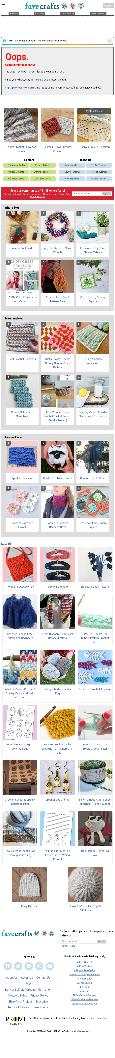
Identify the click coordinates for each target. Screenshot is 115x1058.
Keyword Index (17, 995)
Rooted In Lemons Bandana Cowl (57, 525)
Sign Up (106, 193)
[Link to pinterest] (28, 966)
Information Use (37, 196)
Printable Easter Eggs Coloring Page (20, 746)
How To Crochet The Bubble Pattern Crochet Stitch (95, 638)
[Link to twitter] (18, 966)
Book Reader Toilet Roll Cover (95, 853)
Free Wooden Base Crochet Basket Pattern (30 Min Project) (57, 416)
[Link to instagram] (39, 966)
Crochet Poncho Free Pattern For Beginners (20, 636)
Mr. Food (84, 987)
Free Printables (72, 165)
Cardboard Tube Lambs (57, 478)
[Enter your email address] (78, 941)
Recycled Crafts (42, 165)
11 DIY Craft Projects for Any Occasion (22, 299)
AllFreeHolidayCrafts (84, 970)
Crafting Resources (43, 172)
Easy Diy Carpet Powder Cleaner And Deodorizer (92, 414)
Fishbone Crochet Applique (95, 689)
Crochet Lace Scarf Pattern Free (57, 299)
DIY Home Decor (42, 179)
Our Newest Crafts (16, 165)
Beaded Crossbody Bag (20, 587)
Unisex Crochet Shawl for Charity (21, 149)
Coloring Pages (72, 179)
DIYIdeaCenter (84, 978)
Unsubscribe (40, 1007)
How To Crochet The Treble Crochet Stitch (95, 746)
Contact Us (43, 977)
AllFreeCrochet (84, 962)
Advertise (27, 977)
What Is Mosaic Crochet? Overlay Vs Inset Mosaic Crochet (20, 693)
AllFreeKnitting (84, 966)
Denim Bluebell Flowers (95, 587)
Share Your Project (20, 1001)
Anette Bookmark (22, 248)
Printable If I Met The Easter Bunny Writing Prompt (57, 855)
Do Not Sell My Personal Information (28, 989)
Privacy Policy (65, 194)
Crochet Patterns (16, 179)
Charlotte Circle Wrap (92, 478)
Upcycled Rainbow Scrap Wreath (57, 250)
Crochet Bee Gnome (57, 799)
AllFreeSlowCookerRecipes (84, 999)
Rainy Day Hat (29, 906)
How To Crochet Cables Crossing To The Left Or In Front (57, 748)
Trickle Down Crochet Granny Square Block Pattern (57, 363)
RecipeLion (84, 991)
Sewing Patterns (72, 172)
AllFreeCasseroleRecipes (84, 1003)
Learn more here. (99, 1018)
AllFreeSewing (84, 982)
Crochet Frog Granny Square (92, 299)
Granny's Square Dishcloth (94, 147)
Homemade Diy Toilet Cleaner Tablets (93, 250)
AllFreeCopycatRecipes (84, 995)
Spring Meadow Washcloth (92, 361)
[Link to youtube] (49, 966)
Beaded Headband (57, 587)
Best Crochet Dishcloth (22, 359)
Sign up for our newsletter (20, 87)
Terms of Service (18, 1007)
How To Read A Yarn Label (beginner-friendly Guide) (95, 801)
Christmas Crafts (16, 172)
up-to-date (37, 79)
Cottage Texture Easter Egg (57, 691)
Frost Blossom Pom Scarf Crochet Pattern (57, 636)
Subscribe (41, 1001)
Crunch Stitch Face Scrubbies (22, 414)
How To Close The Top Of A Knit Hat (85, 908)
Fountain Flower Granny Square (57, 149)
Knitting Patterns (98, 179)
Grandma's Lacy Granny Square (93, 525)
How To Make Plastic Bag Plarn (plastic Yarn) (20, 853)
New (6, 544)
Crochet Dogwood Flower (22, 525)
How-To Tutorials (99, 172)
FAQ (28, 983)
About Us (11, 977)
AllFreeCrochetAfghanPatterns (84, 974)
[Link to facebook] (7, 966)
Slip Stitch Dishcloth (22, 478)
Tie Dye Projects (98, 165)
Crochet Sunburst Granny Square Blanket (20, 801)
